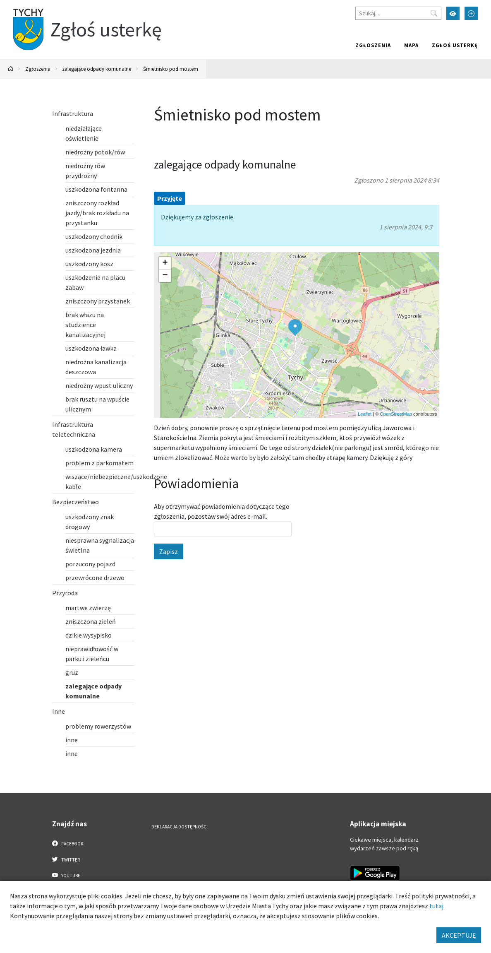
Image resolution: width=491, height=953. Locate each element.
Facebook (68, 843)
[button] (295, 327)
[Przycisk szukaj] (434, 13)
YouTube (66, 875)
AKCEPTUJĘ (459, 935)
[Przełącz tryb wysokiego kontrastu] (453, 13)
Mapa (411, 45)
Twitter (66, 859)
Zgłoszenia (373, 45)
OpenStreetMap (396, 414)
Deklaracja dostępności (179, 827)
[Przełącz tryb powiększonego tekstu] (471, 13)
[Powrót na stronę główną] (10, 69)
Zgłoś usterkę (455, 45)
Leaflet (364, 414)
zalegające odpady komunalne (96, 68)
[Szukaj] (398, 13)
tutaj (436, 906)
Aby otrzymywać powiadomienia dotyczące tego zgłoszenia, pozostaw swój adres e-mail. (222, 511)
